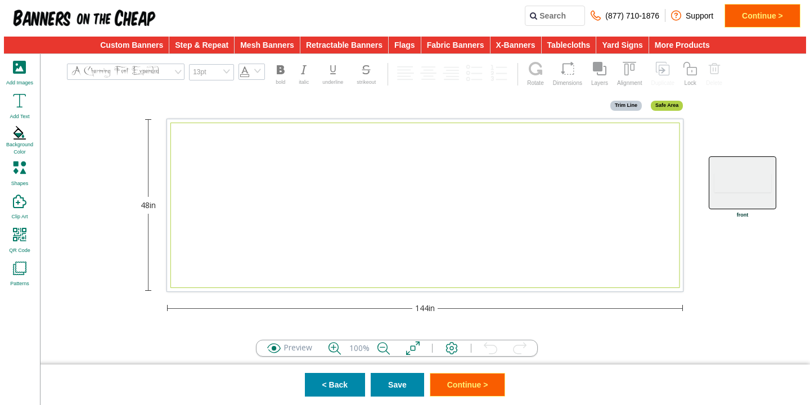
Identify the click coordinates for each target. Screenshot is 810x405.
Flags (404, 45)
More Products (682, 45)
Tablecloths (569, 45)
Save (397, 384)
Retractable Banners (344, 45)
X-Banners (516, 45)
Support (692, 15)
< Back (335, 384)
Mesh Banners (267, 45)
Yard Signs (622, 45)
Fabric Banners (455, 45)
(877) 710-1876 (625, 15)
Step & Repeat (201, 45)
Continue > (762, 15)
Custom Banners (131, 45)
